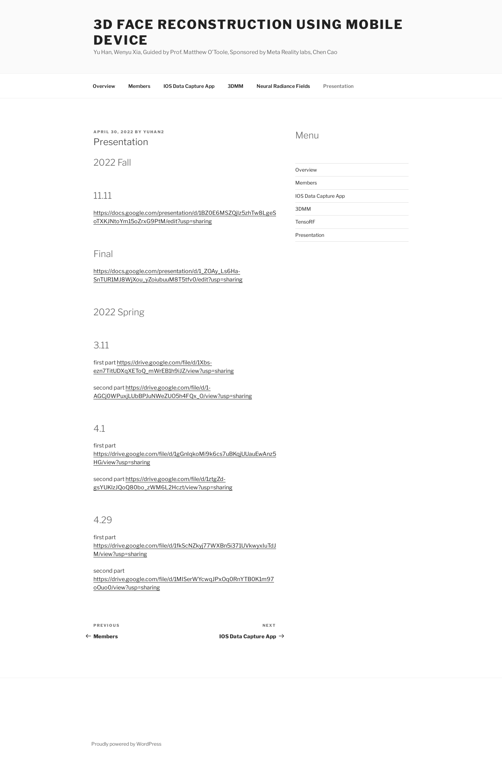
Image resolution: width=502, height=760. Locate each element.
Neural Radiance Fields (283, 86)
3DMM (235, 86)
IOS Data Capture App (188, 86)
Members (139, 86)
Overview (104, 86)
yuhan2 (153, 131)
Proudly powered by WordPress (126, 744)
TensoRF (305, 222)
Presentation (338, 86)
